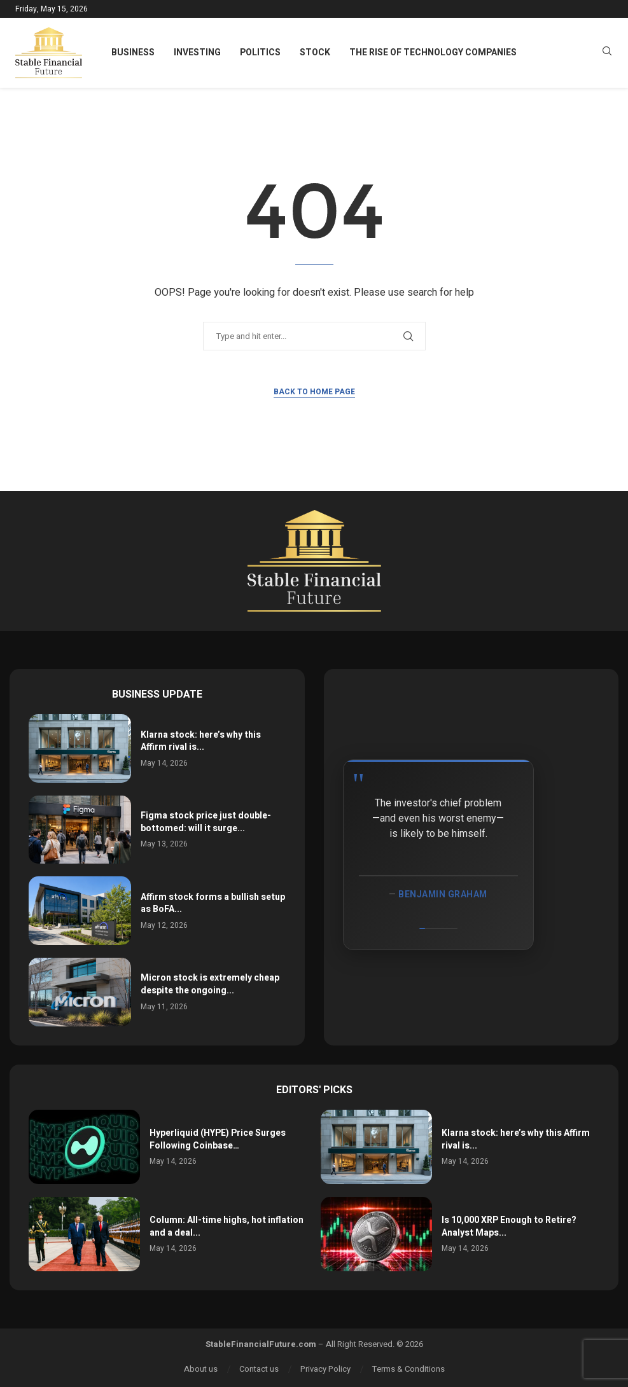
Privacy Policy (325, 1369)
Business (133, 52)
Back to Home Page (314, 391)
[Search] (607, 53)
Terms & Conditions (408, 1369)
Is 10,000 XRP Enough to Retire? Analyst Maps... (509, 1226)
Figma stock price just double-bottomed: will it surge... (206, 822)
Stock (315, 52)
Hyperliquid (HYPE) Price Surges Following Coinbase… (218, 1139)
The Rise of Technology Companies (433, 52)
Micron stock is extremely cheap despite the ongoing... (210, 984)
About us (201, 1369)
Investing (197, 52)
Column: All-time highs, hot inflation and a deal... (227, 1226)
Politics (260, 52)
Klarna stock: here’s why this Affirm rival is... (201, 741)
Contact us (259, 1369)
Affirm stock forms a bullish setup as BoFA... (213, 903)
